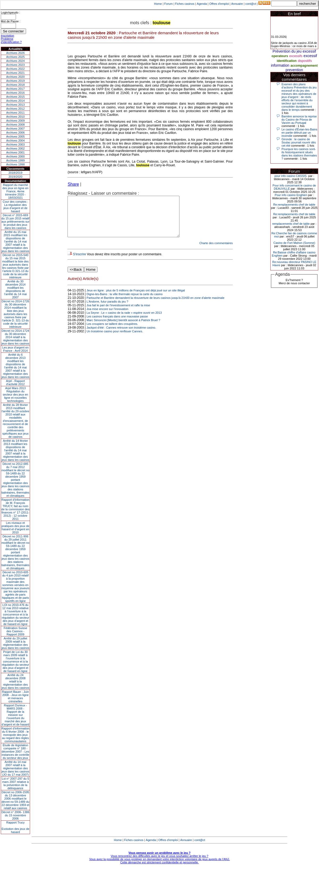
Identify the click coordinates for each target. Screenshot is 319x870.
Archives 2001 (15, 152)
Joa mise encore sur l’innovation (107, 317)
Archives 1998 (15, 164)
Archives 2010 (15, 116)
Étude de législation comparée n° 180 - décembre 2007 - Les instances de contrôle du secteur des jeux (15, 751)
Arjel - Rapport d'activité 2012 (15, 382)
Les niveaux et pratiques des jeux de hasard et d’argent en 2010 (16, 527)
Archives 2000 (15, 156)
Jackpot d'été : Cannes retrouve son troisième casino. (121, 335)
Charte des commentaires (216, 251)
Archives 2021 (15, 72)
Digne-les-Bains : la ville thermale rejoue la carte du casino (125, 302)
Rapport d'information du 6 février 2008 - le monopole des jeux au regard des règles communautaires (16, 735)
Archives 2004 (15, 140)
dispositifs (305, 61)
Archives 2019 (15, 80)
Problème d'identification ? (11, 40)
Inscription (7, 35)
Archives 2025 (15, 56)
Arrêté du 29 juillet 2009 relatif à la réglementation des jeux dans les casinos (16, 643)
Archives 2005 (15, 136)
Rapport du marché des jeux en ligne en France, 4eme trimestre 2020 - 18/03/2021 (15, 191)
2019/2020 (15, 176)
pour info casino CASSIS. (290, 175)
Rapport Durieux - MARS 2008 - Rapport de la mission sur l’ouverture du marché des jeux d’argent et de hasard (15, 715)
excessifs (295, 56)
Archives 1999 (15, 160)
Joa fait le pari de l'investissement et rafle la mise (118, 313)
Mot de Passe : (10, 21)
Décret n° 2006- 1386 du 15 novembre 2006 (16, 815)
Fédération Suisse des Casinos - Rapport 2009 (15, 631)
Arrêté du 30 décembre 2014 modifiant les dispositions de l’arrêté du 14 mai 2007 (15, 289)
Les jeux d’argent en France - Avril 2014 (15, 349)
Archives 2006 (15, 132)
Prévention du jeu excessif (294, 51)
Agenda (202, 3)
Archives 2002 (15, 148)
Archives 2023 (15, 64)
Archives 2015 (15, 96)
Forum (168, 3)
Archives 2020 (15, 76)
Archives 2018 (15, 84)
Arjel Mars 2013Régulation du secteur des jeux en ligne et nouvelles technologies (15, 394)
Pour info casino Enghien (291, 195)
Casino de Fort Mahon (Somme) (294, 242)
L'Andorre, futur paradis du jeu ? (107, 309)
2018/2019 (15, 172)
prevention (294, 70)
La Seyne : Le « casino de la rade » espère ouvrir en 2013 (124, 320)
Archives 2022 (15, 68)
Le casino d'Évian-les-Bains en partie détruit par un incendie (299, 132)
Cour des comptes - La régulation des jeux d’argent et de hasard (15, 206)
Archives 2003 (15, 144)
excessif (310, 56)
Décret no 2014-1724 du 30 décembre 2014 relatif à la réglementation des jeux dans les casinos (16, 337)
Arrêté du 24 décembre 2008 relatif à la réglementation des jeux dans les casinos (16, 681)
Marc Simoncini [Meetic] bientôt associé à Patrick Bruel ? (123, 328)
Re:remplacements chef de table (294, 204)
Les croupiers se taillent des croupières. (112, 331)
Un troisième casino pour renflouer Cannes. (115, 339)
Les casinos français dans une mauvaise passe (117, 324)
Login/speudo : (10, 12)
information (280, 65)
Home (158, 3)
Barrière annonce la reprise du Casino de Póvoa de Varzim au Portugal (299, 119)
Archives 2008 (15, 124)
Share (73, 184)
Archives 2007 (15, 128)
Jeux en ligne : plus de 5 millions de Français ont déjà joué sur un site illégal (136, 298)
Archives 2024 (15, 60)
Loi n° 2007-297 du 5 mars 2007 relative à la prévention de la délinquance (15, 783)
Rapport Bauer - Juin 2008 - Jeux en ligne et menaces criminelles (15, 696)
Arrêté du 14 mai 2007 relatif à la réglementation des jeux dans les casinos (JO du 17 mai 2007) (16, 768)
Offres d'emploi (219, 3)
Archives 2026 (15, 52)
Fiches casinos (185, 3)
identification (287, 61)
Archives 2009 (15, 120)
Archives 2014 (15, 100)
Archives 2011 (15, 112)
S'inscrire (79, 262)
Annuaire (237, 3)
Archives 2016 (15, 92)
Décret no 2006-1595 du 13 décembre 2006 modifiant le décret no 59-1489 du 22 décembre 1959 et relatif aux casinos (16, 800)
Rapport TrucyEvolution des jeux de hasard (16, 827)
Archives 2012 (15, 108)
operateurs (280, 56)
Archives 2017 (15, 88)
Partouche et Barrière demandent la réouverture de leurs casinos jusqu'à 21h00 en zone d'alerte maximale (155, 305)
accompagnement (304, 65)
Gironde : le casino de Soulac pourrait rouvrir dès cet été (299, 142)
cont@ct (250, 3)
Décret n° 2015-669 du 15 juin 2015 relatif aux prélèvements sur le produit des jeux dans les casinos (15, 222)
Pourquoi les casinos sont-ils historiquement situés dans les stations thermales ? (299, 153)
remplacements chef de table (291, 223)
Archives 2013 (15, 104)
